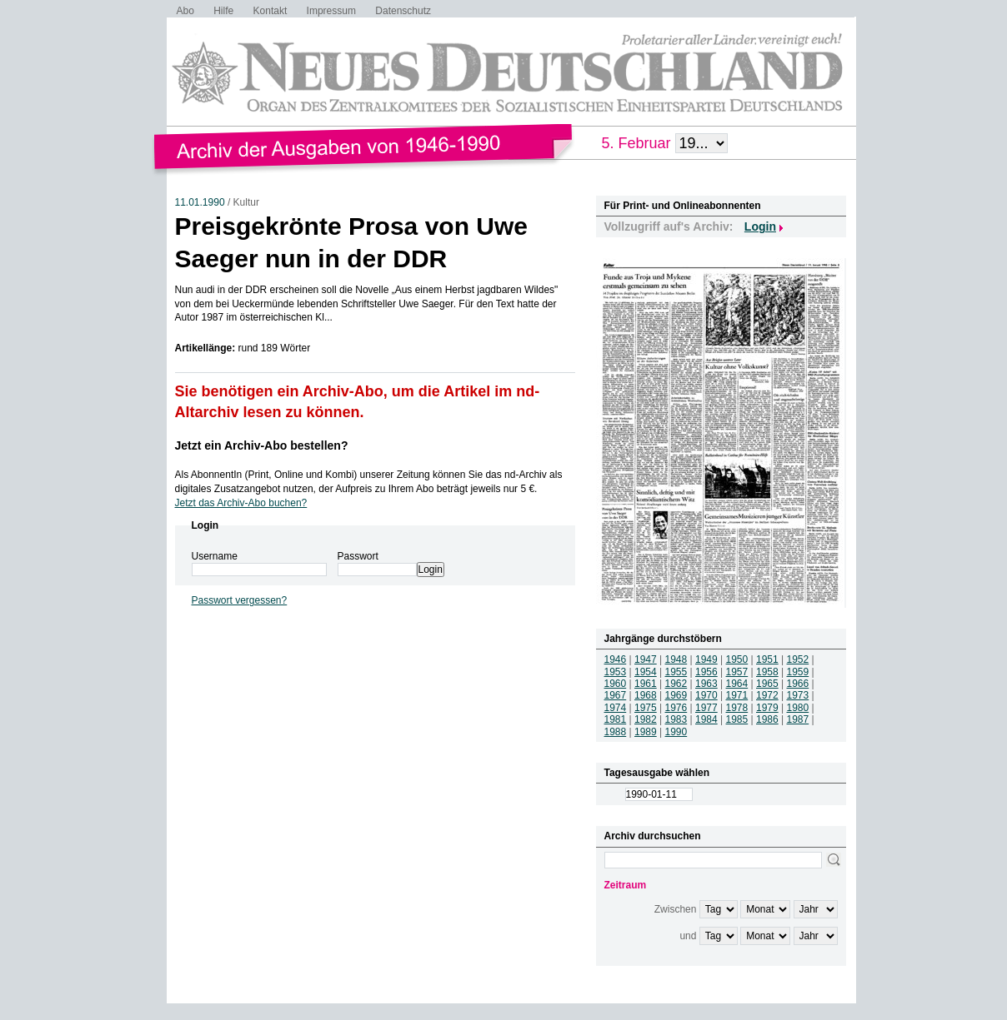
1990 (676, 732)
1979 (767, 708)
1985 (737, 719)
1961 (645, 683)
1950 (737, 659)
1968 (645, 695)
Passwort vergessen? (240, 600)
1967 (615, 695)
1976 (676, 708)
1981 (615, 719)
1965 (767, 683)
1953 (615, 672)
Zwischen (675, 909)
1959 (798, 672)
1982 (645, 719)
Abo (185, 11)
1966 (798, 683)
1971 (737, 695)
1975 (645, 708)
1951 (767, 659)
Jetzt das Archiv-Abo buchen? (241, 503)
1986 (767, 719)
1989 (645, 732)
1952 (798, 659)
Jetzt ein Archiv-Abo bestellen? (261, 445)
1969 (676, 695)
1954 (645, 672)
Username (215, 556)
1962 (676, 683)
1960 (615, 683)
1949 (706, 659)
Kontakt (270, 11)
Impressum (331, 11)
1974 (615, 708)
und (687, 936)
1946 (615, 659)
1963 (706, 683)
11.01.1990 (200, 202)
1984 (706, 719)
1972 (767, 695)
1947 (645, 659)
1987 (798, 719)
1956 (706, 672)
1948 (676, 659)
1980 (798, 708)
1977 (706, 708)
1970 (706, 695)
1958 (767, 672)
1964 (737, 683)
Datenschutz (403, 11)
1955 (676, 672)
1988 (615, 732)
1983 (676, 719)
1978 (737, 708)
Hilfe (223, 11)
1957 (737, 672)
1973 (798, 695)
